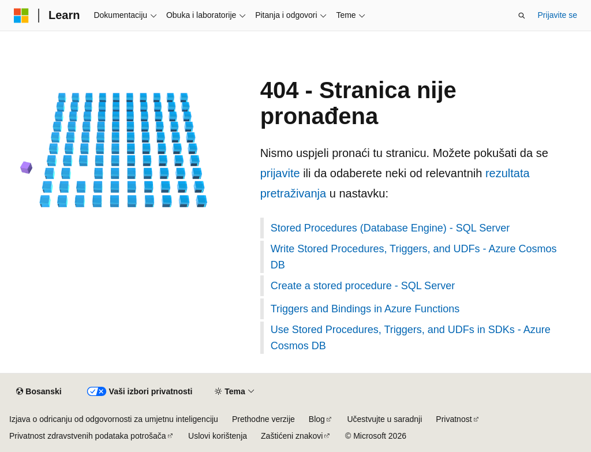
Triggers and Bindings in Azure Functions (365, 309)
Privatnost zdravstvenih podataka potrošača (87, 435)
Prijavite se (557, 15)
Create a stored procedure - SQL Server (363, 286)
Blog (317, 419)
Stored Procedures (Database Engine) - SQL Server (390, 228)
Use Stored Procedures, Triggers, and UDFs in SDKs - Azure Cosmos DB (411, 338)
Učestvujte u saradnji (384, 419)
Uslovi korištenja (217, 435)
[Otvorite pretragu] (521, 15)
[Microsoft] (21, 15)
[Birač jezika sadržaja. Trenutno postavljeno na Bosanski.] (38, 392)
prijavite (280, 173)
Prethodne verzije (263, 419)
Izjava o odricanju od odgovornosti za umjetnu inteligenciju (113, 419)
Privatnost (454, 419)
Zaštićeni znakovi (292, 435)
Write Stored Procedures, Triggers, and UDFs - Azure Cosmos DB (414, 257)
